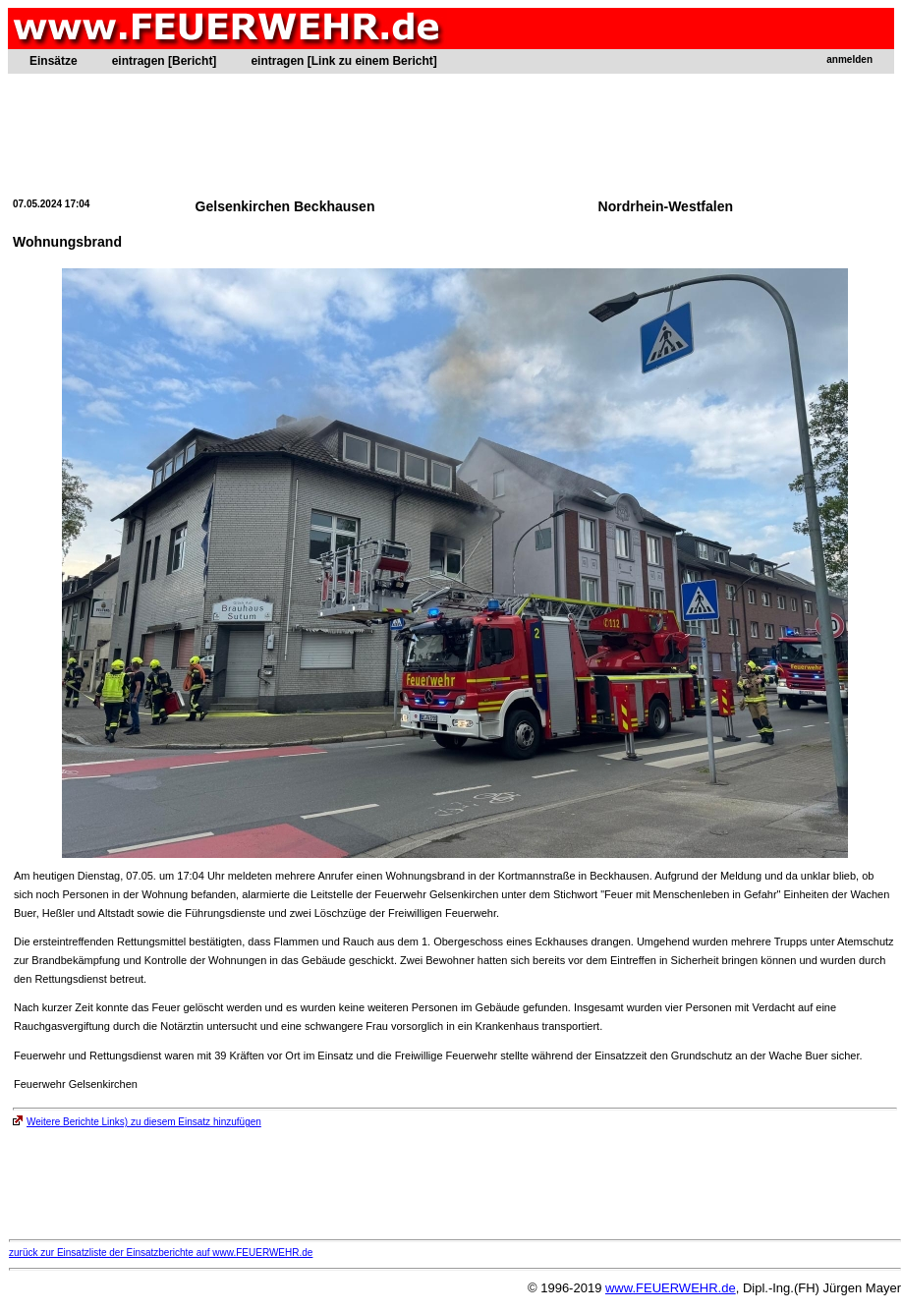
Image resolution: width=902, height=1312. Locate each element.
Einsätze (53, 61)
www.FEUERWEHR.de (670, 1288)
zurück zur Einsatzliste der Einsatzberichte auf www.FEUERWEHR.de (160, 1252)
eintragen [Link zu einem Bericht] (343, 61)
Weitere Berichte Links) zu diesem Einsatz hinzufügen (137, 1121)
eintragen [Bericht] (164, 61)
